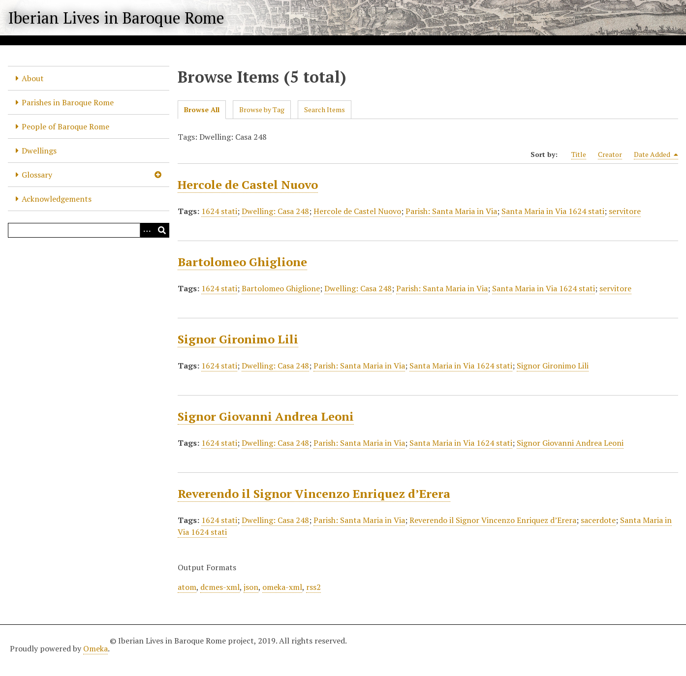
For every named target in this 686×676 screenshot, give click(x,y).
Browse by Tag (261, 109)
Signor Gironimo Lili (238, 339)
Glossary (37, 174)
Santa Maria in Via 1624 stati (552, 211)
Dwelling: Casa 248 (275, 211)
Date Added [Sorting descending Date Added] (656, 154)
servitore (625, 211)
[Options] (147, 230)
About (33, 78)
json (251, 587)
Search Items (324, 109)
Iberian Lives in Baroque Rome (116, 17)
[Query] (88, 230)
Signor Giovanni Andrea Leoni (266, 416)
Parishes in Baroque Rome (68, 102)
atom (187, 587)
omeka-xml (282, 587)
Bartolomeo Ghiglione (242, 262)
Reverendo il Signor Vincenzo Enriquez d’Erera (314, 493)
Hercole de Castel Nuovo (248, 184)
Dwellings (39, 150)
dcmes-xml (220, 587)
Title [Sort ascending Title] (578, 154)
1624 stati (219, 211)
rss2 (313, 587)
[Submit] (162, 230)
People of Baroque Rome (65, 126)
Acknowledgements (57, 198)
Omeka (95, 648)
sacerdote (598, 520)
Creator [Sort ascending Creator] (610, 154)
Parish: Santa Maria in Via (451, 211)
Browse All (201, 109)
